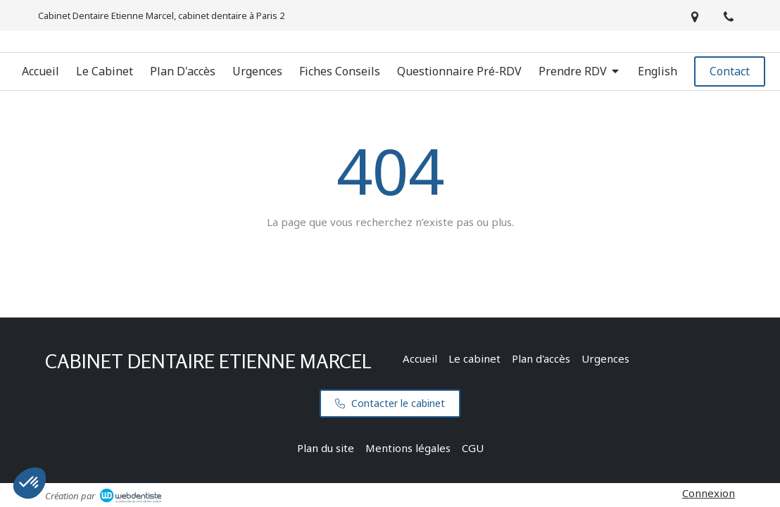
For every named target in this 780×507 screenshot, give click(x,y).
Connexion (708, 493)
